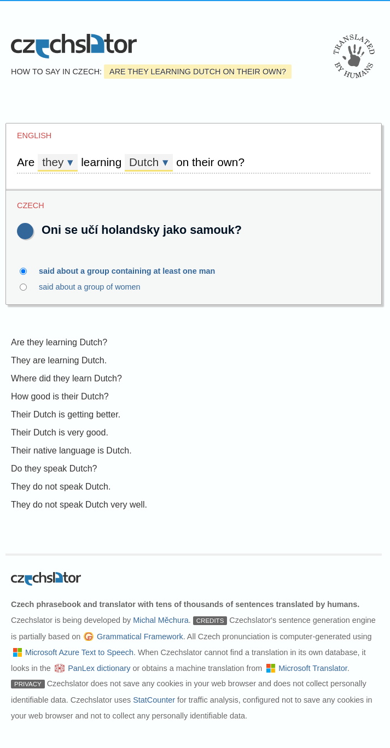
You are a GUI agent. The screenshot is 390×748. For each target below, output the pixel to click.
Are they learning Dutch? (59, 342)
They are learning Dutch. (59, 360)
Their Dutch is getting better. (65, 414)
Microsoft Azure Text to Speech (79, 652)
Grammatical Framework (140, 636)
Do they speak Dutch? (54, 468)
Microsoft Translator (312, 668)
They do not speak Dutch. (60, 486)
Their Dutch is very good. (59, 432)
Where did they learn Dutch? (66, 378)
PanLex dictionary (99, 668)
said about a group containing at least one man (133, 271)
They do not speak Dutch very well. (79, 504)
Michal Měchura (161, 620)
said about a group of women (96, 286)
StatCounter (154, 700)
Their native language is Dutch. (71, 450)
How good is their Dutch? (60, 396)
